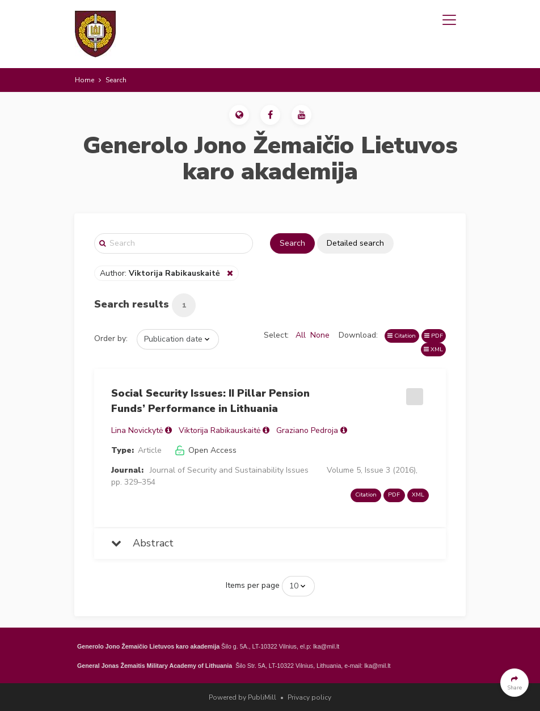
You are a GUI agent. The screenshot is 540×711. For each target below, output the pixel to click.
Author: (161, 273)
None (320, 335)
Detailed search (355, 243)
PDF (433, 335)
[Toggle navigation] (449, 20)
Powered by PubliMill (242, 697)
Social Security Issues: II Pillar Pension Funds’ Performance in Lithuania (210, 400)
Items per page (253, 585)
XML (433, 349)
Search (292, 243)
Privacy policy (309, 697)
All (301, 335)
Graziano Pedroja (307, 430)
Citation (401, 335)
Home (84, 80)
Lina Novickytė (137, 430)
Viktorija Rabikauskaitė (219, 430)
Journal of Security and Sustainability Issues (229, 470)
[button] (239, 115)
